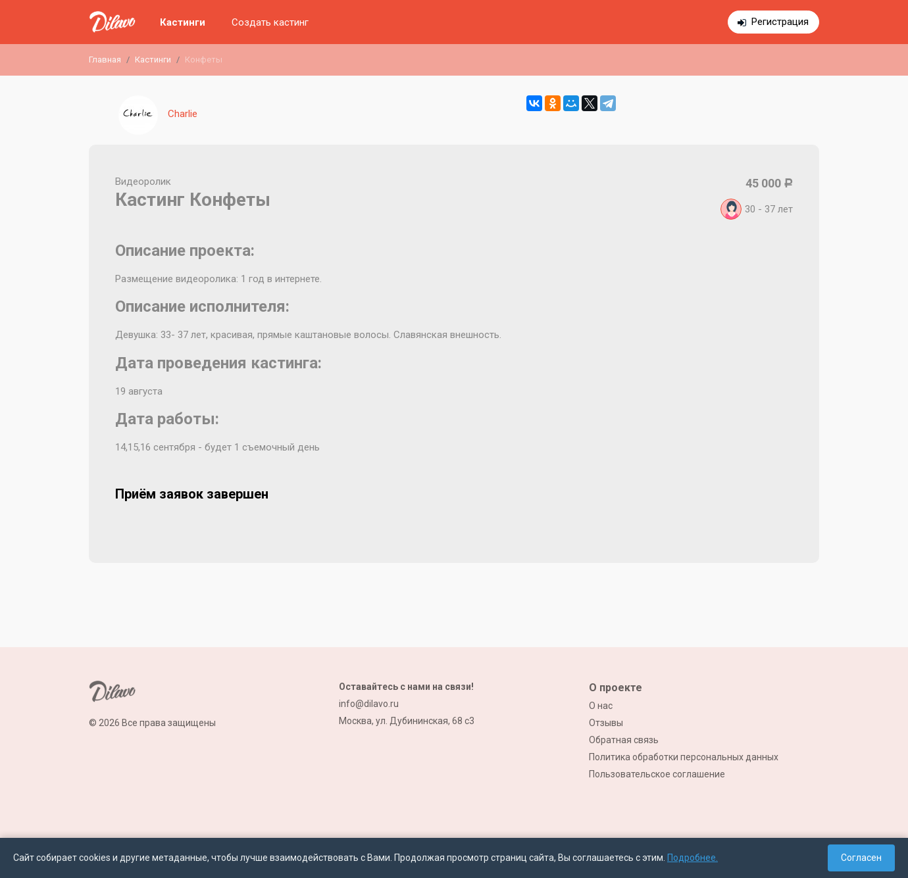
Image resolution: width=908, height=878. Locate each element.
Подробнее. (692, 857)
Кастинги (182, 22)
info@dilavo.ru (369, 703)
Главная (105, 59)
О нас (601, 705)
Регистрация (780, 22)
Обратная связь (624, 740)
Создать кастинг (270, 22)
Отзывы (606, 723)
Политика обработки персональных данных (683, 757)
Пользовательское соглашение (657, 774)
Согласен (861, 857)
